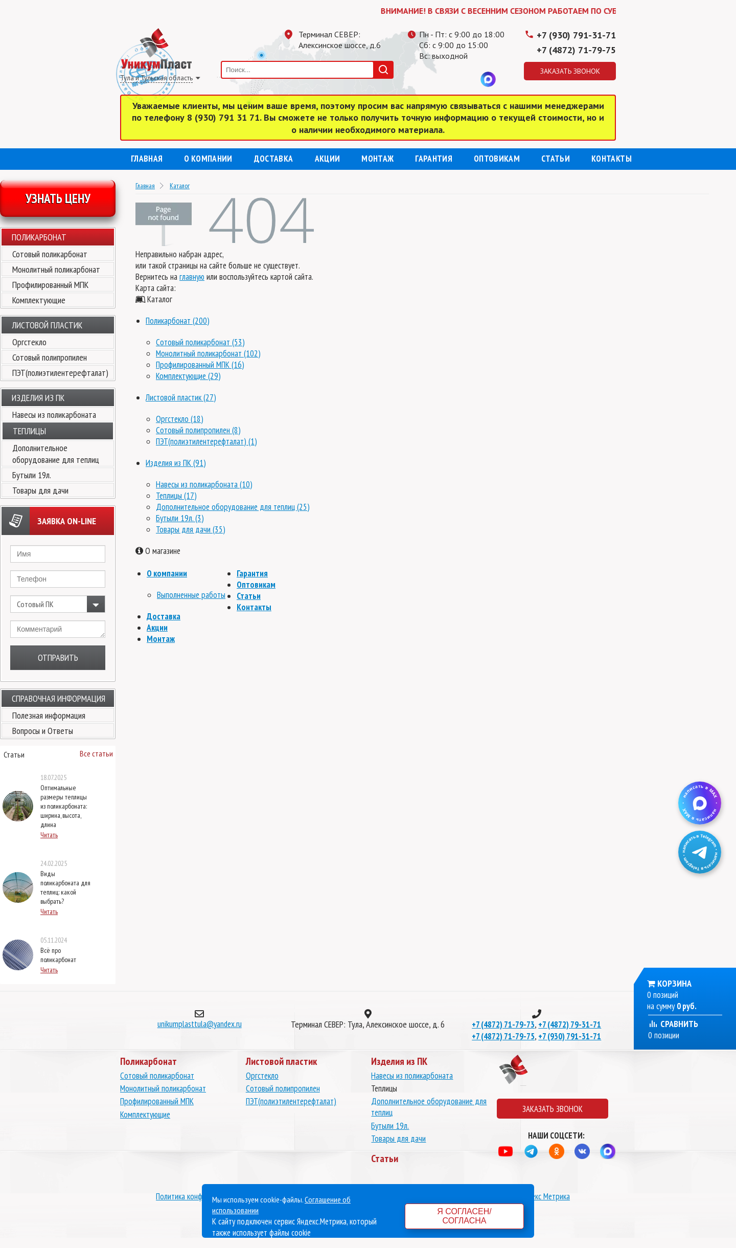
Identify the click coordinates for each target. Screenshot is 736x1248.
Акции (327, 158)
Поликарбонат (39, 237)
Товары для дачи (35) (190, 529)
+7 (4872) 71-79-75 (576, 50)
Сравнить (673, 1024)
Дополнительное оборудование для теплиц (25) (233, 506)
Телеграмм (426, 79)
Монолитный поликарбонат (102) (208, 353)
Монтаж (377, 158)
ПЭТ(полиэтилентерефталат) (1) (206, 441)
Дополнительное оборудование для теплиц (55, 453)
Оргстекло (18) (179, 419)
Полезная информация (48, 715)
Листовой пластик (47, 325)
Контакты (611, 158)
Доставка (273, 158)
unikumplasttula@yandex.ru (199, 1024)
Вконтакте (467, 79)
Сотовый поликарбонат (49, 254)
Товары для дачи (40, 490)
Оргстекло (29, 342)
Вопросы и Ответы (42, 731)
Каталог (180, 185)
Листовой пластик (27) (181, 397)
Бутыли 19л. (31, 475)
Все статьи (96, 753)
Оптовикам (497, 158)
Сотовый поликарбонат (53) (200, 342)
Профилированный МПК (50, 285)
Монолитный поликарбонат (56, 269)
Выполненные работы (191, 594)
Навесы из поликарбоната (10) (204, 484)
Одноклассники (447, 79)
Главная (147, 158)
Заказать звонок (570, 71)
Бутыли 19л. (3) (180, 518)
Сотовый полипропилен (49, 357)
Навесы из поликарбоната (54, 414)
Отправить (58, 657)
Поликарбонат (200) (178, 320)
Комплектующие (38, 300)
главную (191, 276)
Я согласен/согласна (464, 1216)
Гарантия (433, 158)
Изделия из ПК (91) (176, 463)
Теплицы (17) (176, 495)
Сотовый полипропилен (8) (198, 430)
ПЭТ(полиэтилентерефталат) (60, 372)
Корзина (674, 983)
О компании (208, 158)
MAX (488, 79)
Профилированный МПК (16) (200, 364)
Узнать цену (58, 198)
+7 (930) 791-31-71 (576, 35)
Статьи (555, 158)
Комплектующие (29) (188, 376)
